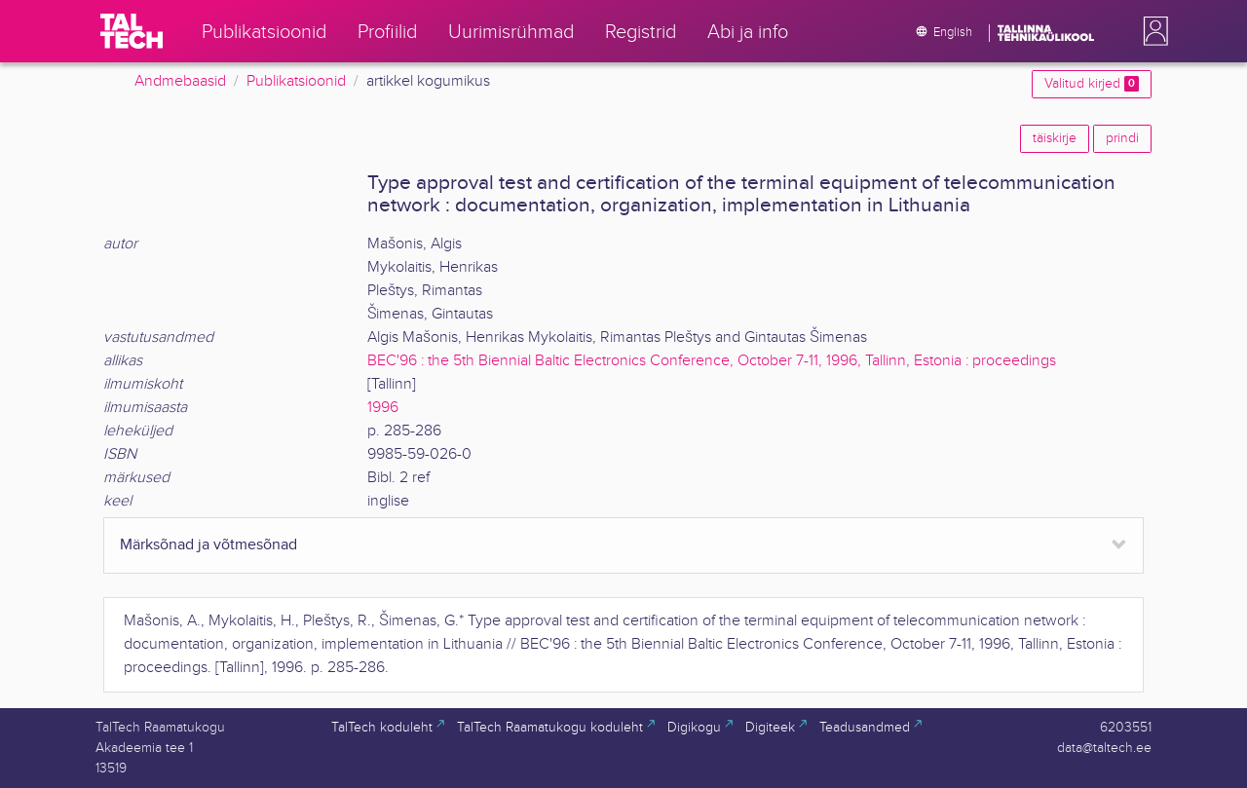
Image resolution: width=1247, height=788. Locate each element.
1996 (382, 407)
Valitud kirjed (1091, 84)
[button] (1151, 31)
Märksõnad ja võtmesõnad (208, 545)
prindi (1122, 138)
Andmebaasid (180, 81)
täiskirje (1055, 138)
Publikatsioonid (296, 81)
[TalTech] (131, 31)
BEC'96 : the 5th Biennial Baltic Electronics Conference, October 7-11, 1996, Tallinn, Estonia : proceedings (711, 361)
